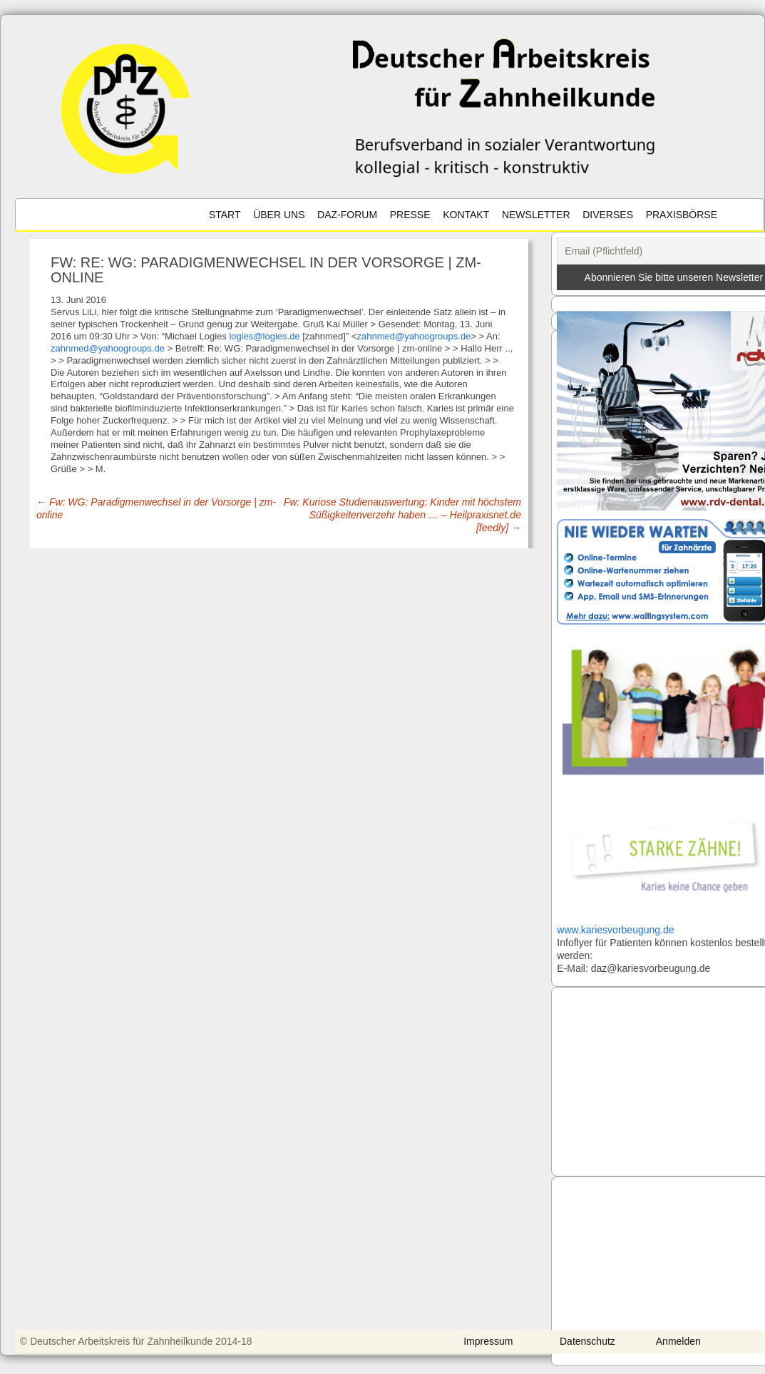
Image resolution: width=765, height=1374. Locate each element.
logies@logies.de (264, 336)
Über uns (278, 214)
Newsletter (536, 214)
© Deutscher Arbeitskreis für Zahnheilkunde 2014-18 (138, 1341)
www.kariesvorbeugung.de (615, 929)
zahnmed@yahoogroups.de (413, 336)
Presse (410, 214)
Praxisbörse (681, 214)
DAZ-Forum (347, 214)
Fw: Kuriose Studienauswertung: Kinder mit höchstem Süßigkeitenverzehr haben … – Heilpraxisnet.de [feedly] (402, 514)
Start (225, 214)
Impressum (490, 1341)
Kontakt (466, 214)
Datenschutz (589, 1341)
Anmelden (679, 1341)
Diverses (607, 214)
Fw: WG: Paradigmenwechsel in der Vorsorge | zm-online (156, 508)
